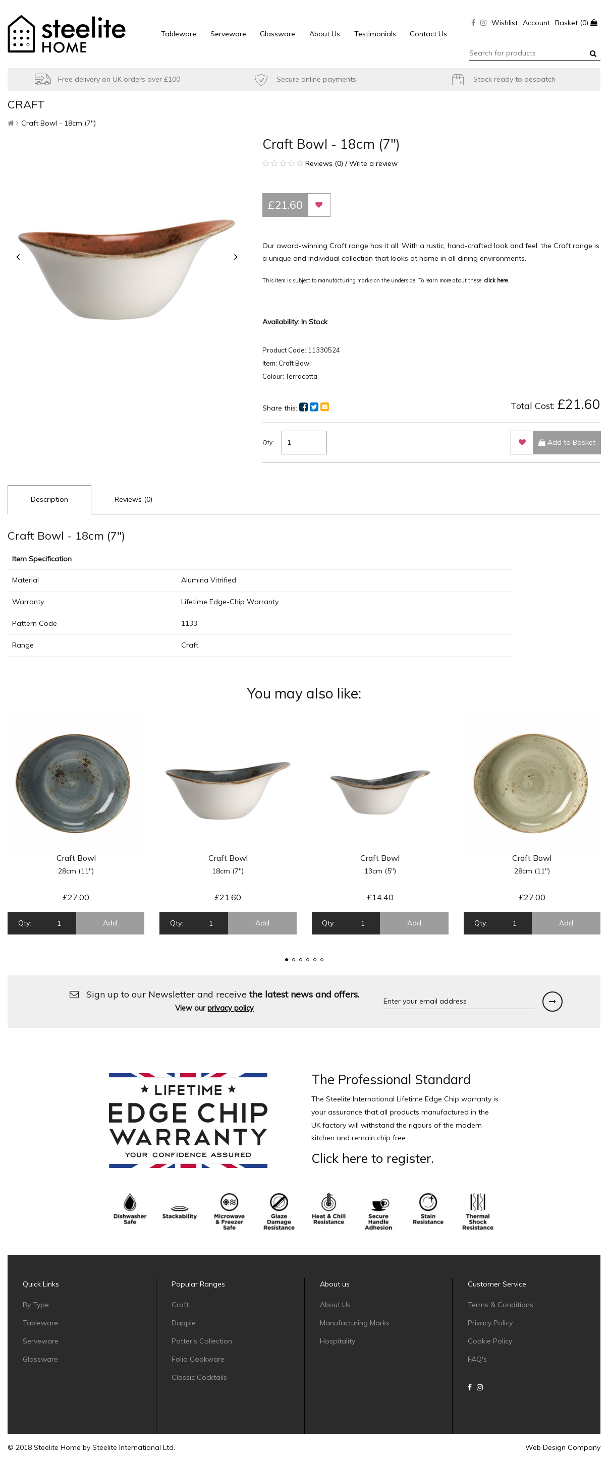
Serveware (228, 33)
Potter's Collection (202, 1341)
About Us (324, 33)
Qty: (268, 442)
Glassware (277, 33)
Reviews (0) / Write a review (330, 163)
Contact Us (428, 33)
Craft (180, 1304)
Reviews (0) (133, 499)
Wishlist (504, 22)
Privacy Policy (490, 1322)
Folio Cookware (198, 1359)
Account (536, 22)
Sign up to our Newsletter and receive (214, 1000)
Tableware (178, 33)
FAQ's (477, 1359)
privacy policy (230, 1008)
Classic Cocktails (199, 1377)
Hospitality (337, 1341)
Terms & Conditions (500, 1304)
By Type (36, 1304)
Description (49, 499)
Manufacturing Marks (355, 1322)
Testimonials (375, 33)
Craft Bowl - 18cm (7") (58, 123)
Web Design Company (562, 1447)
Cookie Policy (490, 1341)
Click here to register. (372, 1158)
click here (496, 280)
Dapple (184, 1322)
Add (110, 922)
